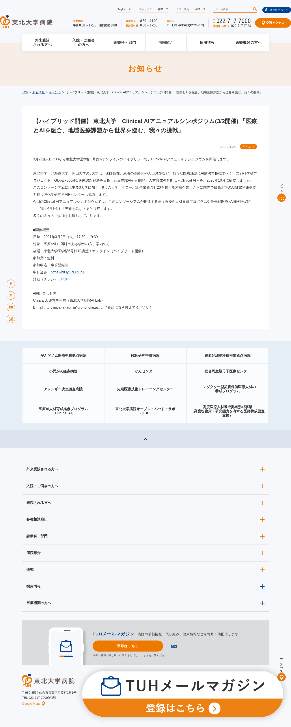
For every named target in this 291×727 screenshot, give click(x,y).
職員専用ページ (276, 9)
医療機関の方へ (248, 42)
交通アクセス (273, 23)
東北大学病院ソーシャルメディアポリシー (244, 688)
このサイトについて (173, 695)
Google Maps (33, 703)
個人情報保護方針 (203, 695)
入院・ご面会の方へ (83, 42)
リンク (265, 695)
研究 (30, 569)
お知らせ (129, 695)
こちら (145, 655)
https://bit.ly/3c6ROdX (68, 272)
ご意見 (225, 695)
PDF (64, 279)
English (122, 9)
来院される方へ (38, 503)
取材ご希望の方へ (155, 688)
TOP (25, 92)
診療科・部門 (125, 42)
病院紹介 (166, 42)
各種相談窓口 (37, 519)
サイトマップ (245, 695)
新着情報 (38, 92)
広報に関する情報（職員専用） (192, 688)
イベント (55, 92)
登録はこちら (128, 646)
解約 (174, 646)
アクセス (281, 664)
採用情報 (207, 42)
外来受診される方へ (42, 42)
